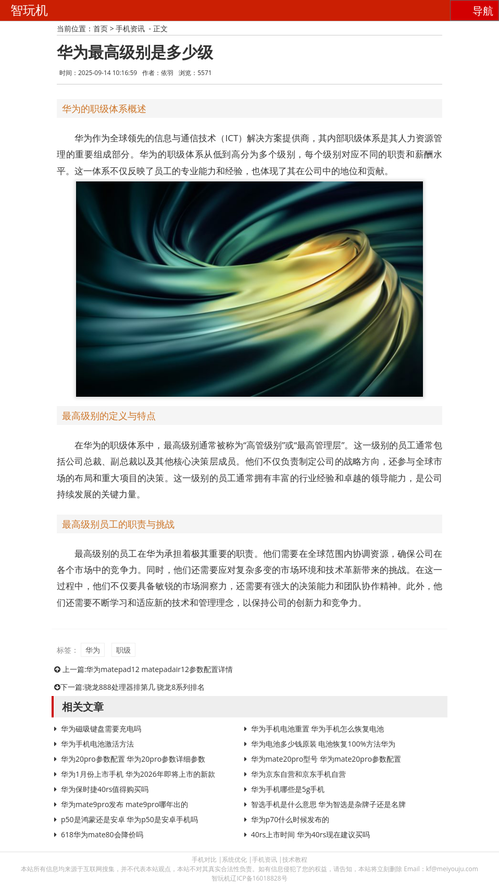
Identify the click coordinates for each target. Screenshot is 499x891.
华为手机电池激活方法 (97, 744)
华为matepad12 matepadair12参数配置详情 (159, 669)
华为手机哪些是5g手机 (288, 789)
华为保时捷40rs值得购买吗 (104, 789)
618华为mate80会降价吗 (102, 834)
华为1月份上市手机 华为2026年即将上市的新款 (138, 774)
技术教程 (294, 859)
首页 (100, 28)
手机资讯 (130, 28)
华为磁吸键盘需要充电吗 (101, 729)
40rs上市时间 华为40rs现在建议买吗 (310, 834)
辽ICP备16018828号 (258, 878)
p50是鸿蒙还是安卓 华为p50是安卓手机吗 (129, 819)
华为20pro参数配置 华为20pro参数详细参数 (133, 759)
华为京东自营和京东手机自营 (298, 774)
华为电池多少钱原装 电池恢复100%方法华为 (323, 744)
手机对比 (204, 859)
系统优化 (234, 859)
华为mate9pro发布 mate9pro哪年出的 (124, 804)
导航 (482, 11)
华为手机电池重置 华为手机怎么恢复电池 (317, 729)
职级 (123, 650)
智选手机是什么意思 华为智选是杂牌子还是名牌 (328, 804)
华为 (92, 650)
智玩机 (29, 10)
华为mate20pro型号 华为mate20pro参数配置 (326, 759)
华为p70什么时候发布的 (290, 819)
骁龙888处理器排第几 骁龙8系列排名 (144, 687)
